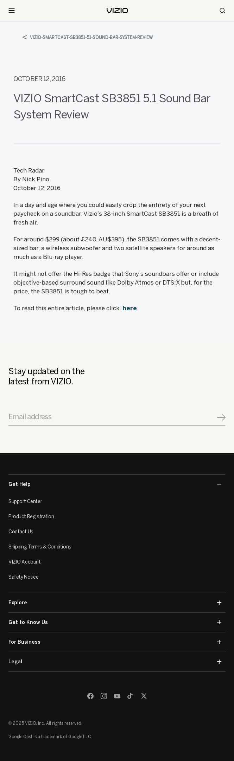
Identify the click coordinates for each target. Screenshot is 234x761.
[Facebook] (90, 696)
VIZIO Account (24, 562)
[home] (117, 11)
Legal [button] (114, 662)
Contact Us (20, 532)
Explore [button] (114, 603)
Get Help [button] (114, 484)
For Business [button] (114, 642)
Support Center (25, 502)
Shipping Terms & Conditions (39, 547)
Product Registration (31, 517)
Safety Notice (23, 577)
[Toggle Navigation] (11, 10)
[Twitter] (144, 696)
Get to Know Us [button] (114, 622)
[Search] (222, 10)
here (129, 308)
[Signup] (221, 417)
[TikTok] (130, 696)
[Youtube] (117, 696)
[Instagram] (104, 696)
